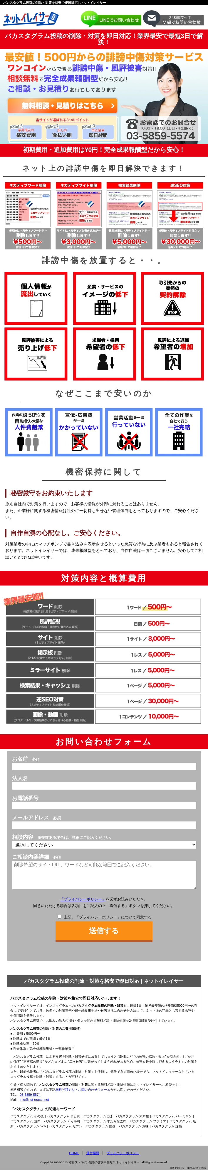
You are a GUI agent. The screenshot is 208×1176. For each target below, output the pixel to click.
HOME (74, 1159)
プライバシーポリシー (123, 1159)
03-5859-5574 (30, 1100)
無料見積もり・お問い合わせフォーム (83, 1095)
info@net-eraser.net (34, 1105)
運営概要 (92, 1159)
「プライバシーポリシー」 (83, 905)
